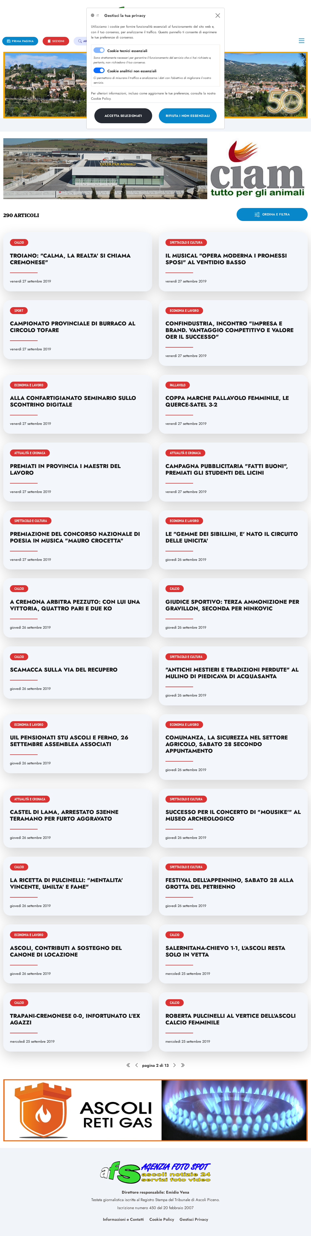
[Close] (217, 15)
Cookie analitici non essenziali (132, 71)
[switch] (99, 70)
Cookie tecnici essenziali (127, 50)
